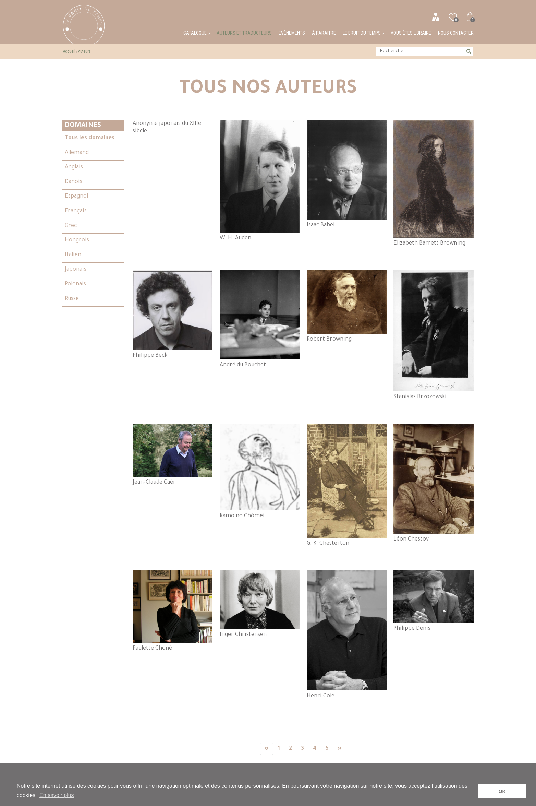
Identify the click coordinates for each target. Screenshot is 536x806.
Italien (73, 255)
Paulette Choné (173, 610)
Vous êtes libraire (411, 33)
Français (76, 211)
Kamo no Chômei (260, 472)
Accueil (69, 51)
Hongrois (77, 240)
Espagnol (76, 196)
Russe (72, 299)
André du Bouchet (260, 319)
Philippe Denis (433, 601)
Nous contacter (456, 33)
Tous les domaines (89, 138)
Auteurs (84, 51)
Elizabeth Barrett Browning (433, 183)
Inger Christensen (260, 604)
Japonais (75, 269)
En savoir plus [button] (56, 795)
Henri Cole (347, 634)
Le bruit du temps (363, 33)
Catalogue (196, 33)
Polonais (75, 284)
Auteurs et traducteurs (244, 33)
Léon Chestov (433, 483)
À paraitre (324, 33)
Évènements (292, 33)
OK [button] (502, 791)
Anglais (74, 167)
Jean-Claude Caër (173, 455)
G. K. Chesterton (347, 485)
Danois (73, 182)
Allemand (77, 153)
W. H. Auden (260, 180)
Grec (71, 226)
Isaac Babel (347, 174)
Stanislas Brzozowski (433, 335)
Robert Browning (347, 306)
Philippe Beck (173, 314)
